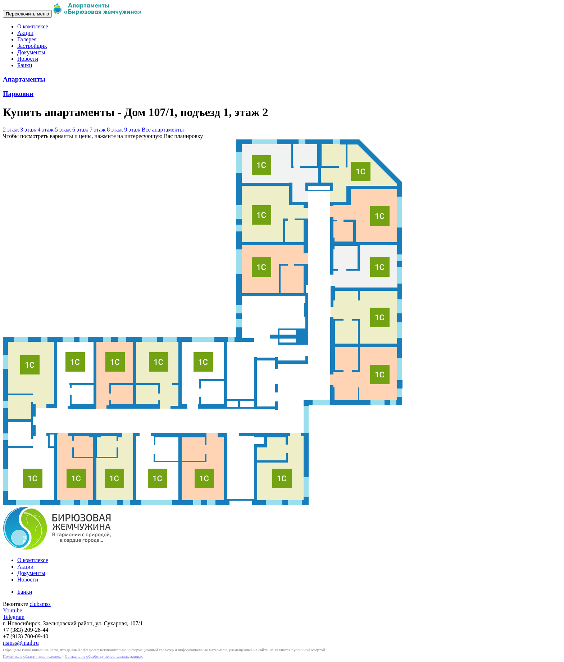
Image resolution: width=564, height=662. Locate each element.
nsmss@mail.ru (21, 643)
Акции (25, 33)
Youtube (12, 610)
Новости (27, 59)
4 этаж (45, 130)
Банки (24, 65)
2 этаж (11, 130)
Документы (31, 52)
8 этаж (115, 130)
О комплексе (32, 26)
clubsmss (40, 604)
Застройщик (32, 46)
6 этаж (80, 130)
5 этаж (63, 130)
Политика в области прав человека (32, 656)
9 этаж (132, 130)
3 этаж (28, 130)
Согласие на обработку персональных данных (104, 656)
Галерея (27, 39)
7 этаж (97, 130)
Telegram (13, 617)
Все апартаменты (163, 130)
